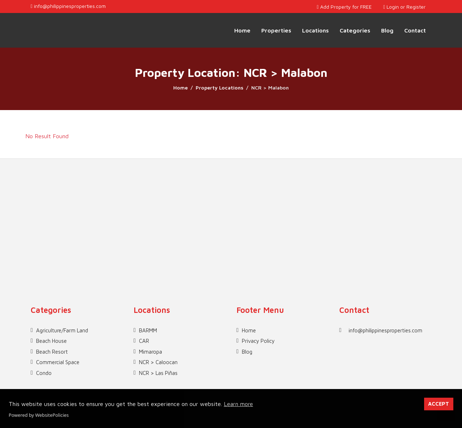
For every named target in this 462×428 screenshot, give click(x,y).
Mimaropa (150, 352)
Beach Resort (52, 352)
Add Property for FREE (344, 7)
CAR (144, 341)
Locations (315, 30)
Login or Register (404, 7)
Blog (387, 30)
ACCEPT (438, 404)
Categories (355, 30)
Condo (44, 373)
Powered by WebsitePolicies (39, 415)
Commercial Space (57, 362)
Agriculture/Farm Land (62, 330)
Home (242, 30)
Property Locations (219, 87)
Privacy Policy (258, 341)
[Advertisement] (231, 209)
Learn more (238, 404)
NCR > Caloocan (158, 362)
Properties (276, 30)
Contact (415, 30)
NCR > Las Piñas (158, 373)
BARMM (148, 330)
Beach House (51, 341)
